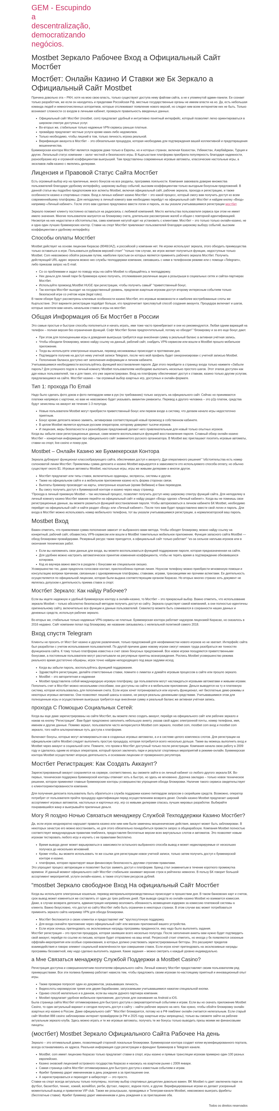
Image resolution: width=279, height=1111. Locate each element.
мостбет (230, 204)
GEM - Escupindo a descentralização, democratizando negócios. (61, 25)
